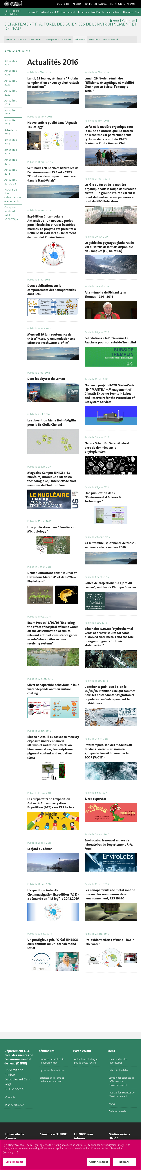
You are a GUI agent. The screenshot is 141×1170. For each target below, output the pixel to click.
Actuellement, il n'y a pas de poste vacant (85, 1060)
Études (88, 4)
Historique (66, 39)
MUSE (112, 1103)
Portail (114, 20)
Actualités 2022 (10, 92)
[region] (70, 1155)
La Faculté (33, 12)
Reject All (124, 1161)
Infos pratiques (114, 12)
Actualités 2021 (10, 102)
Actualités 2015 (10, 162)
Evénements (80, 39)
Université (63, 4)
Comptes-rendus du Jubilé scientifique (11, 213)
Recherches (83, 12)
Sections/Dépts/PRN (49, 12)
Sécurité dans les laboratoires (118, 1060)
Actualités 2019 (10, 122)
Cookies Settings (14, 1161)
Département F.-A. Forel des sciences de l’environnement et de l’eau (70, 26)
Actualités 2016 (10, 132)
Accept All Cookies (98, 1161)
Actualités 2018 (10, 142)
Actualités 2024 (10, 73)
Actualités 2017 (10, 152)
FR (129, 20)
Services (120, 4)
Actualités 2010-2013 (10, 181)
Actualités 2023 (10, 82)
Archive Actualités (17, 51)
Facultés (76, 4)
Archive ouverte (117, 1111)
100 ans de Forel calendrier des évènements (12, 195)
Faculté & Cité (97, 12)
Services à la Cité (110, 39)
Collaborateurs (103, 4)
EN (133, 20)
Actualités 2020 (10, 112)
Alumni (131, 4)
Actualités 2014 (10, 171)
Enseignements (69, 12)
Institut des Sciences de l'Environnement (122, 1094)
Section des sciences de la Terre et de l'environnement (121, 1081)
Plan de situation (14, 1104)
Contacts (22, 39)
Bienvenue (10, 39)
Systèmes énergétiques (52, 1070)
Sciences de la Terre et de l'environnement (52, 1079)
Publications (94, 39)
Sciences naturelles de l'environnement (52, 1060)
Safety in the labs (118, 1070)
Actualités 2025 (10, 63)
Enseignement (52, 39)
